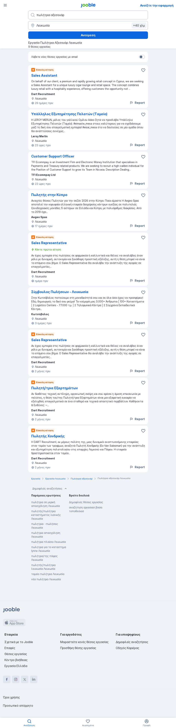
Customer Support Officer (52, 156)
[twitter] (24, 679)
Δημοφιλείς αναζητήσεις (50, 488)
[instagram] (15, 679)
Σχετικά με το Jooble (18, 642)
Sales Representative (49, 243)
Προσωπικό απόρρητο (18, 705)
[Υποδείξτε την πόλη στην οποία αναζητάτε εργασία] (88, 25)
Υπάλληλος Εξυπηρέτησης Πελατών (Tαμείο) (69, 114)
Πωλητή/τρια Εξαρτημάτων (54, 388)
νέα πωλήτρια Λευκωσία (46, 579)
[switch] (142, 57)
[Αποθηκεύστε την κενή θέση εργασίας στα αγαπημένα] (143, 70)
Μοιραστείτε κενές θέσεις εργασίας (84, 642)
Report (137, 103)
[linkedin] (33, 679)
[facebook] (6, 679)
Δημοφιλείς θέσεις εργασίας (86, 502)
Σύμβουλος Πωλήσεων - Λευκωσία (59, 292)
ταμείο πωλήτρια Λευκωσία (47, 574)
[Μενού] (5, 5)
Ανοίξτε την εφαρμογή (157, 5)
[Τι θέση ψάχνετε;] (88, 14)
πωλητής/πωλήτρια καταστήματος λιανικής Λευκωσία (46, 515)
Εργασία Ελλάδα (15, 666)
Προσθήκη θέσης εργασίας (78, 648)
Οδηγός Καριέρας (127, 648)
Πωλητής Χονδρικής (48, 436)
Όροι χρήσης (11, 697)
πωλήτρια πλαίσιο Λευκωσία (48, 541)
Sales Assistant (44, 75)
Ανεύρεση (88, 35)
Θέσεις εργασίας (15, 654)
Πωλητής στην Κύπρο (49, 195)
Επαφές (9, 648)
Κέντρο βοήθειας (15, 660)
